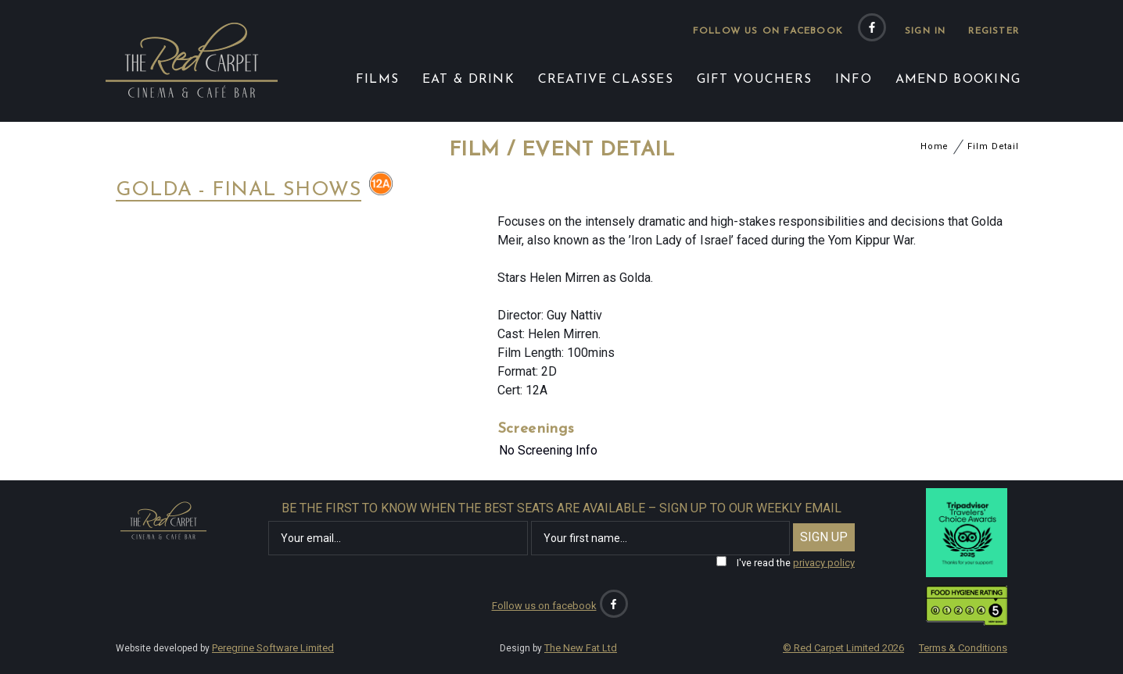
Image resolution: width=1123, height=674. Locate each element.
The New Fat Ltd (580, 648)
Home (934, 146)
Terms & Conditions (963, 648)
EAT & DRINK (468, 79)
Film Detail (993, 146)
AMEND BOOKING (958, 79)
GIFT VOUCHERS (755, 79)
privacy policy (824, 563)
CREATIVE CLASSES (605, 79)
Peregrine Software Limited (273, 648)
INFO (853, 79)
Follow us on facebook (768, 31)
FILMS (377, 79)
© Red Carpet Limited (843, 648)
